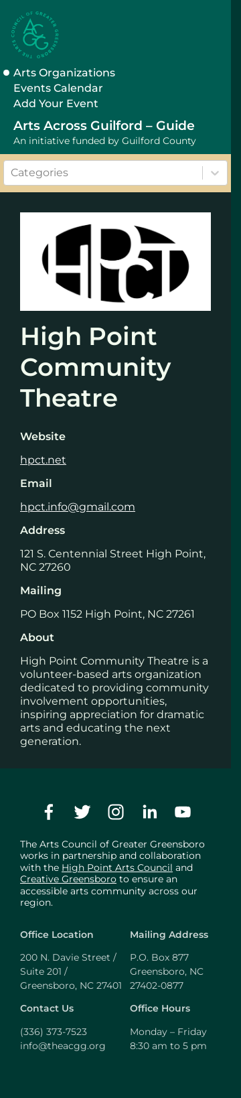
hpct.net (43, 460)
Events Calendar (58, 88)
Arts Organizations (64, 72)
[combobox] (12, 173)
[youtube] (182, 812)
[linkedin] (149, 812)
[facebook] (49, 812)
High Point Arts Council (117, 868)
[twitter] (82, 812)
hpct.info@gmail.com (77, 506)
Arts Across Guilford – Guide (104, 125)
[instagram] (116, 812)
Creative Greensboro (68, 879)
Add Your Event (55, 103)
